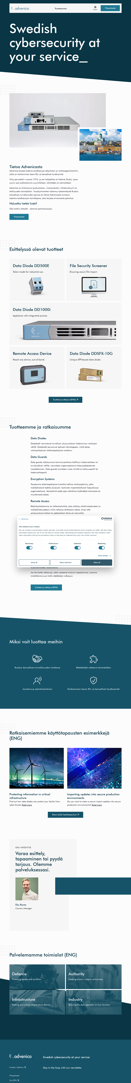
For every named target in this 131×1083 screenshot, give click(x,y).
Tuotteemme (61, 9)
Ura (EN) (14, 1080)
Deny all (34, 562)
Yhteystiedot (110, 8)
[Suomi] (95, 8)
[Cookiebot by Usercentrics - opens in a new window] (102, 518)
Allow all (97, 562)
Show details (103, 556)
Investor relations (17, 1067)
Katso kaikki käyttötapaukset (65, 814)
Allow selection (66, 562)
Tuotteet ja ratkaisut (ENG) (65, 399)
